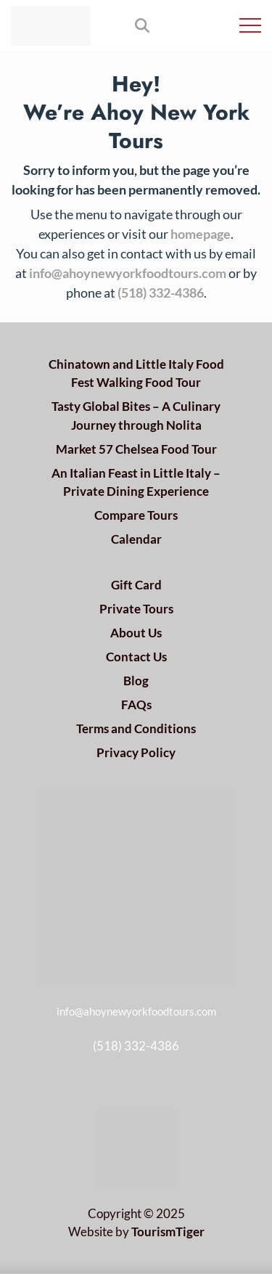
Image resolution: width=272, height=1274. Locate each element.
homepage (200, 234)
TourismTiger (168, 1231)
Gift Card (136, 584)
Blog (136, 680)
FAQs (136, 704)
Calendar (136, 539)
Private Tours (136, 608)
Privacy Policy (136, 752)
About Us (136, 632)
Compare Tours (136, 515)
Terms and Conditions (136, 728)
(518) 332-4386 (161, 293)
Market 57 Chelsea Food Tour (136, 449)
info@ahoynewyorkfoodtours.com (127, 273)
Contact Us (136, 656)
